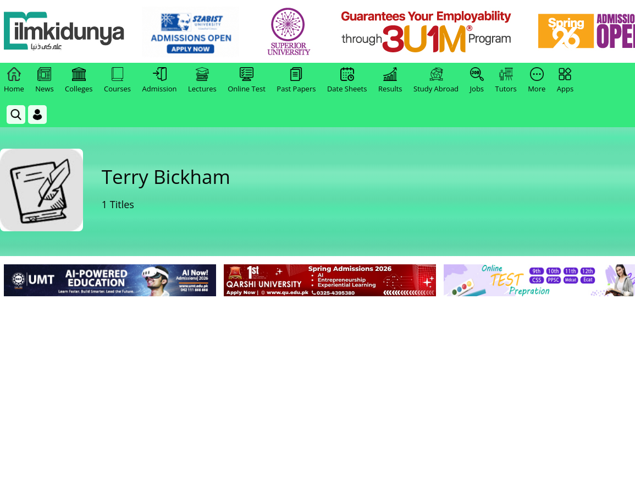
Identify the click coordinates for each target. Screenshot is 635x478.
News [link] (44, 80)
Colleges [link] (78, 80)
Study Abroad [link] (436, 80)
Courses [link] (117, 80)
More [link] (536, 80)
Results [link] (390, 80)
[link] (190, 32)
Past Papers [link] (296, 80)
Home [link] (14, 80)
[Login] (37, 114)
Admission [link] (159, 80)
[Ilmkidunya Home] (64, 32)
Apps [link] (565, 80)
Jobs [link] (477, 80)
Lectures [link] (202, 80)
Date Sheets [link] (347, 80)
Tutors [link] (506, 80)
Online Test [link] (247, 80)
